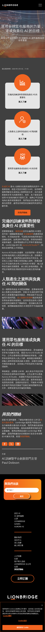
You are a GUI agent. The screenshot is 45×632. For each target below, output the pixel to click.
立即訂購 (22, 578)
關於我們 (17, 537)
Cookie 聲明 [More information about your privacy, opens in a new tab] (7, 616)
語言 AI (17, 513)
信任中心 (17, 540)
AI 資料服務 (19, 516)
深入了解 (22, 102)
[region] (22, 617)
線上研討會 (18, 545)
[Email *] (22, 490)
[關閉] (42, 605)
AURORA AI (19, 526)
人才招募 (17, 556)
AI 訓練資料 (28, 234)
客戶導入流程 (19, 561)
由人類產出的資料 (25, 297)
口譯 (16, 518)
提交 (22, 496)
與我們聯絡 (25, 436)
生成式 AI (6, 186)
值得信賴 (19, 231)
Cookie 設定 (22, 621)
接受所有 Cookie (22, 627)
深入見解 (17, 542)
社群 (16, 558)
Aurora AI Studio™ (30, 245)
